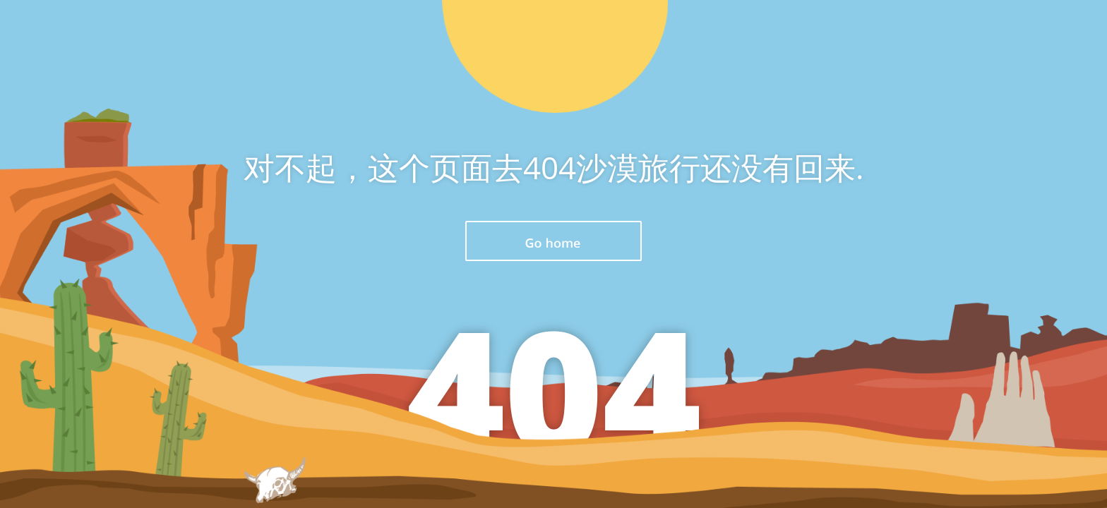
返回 (553, 241)
